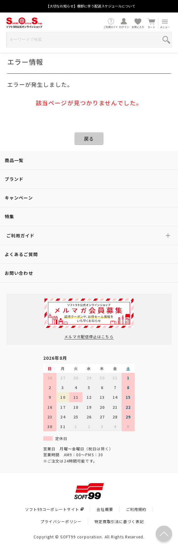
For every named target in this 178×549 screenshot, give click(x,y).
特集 (9, 216)
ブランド (14, 179)
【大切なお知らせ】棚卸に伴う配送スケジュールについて (90, 5)
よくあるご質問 (21, 254)
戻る (89, 138)
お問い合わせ (19, 273)
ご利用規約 (136, 509)
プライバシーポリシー (60, 521)
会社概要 (105, 509)
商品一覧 (14, 160)
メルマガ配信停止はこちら (88, 336)
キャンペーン (19, 198)
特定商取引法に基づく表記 (119, 521)
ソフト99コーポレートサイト (54, 509)
